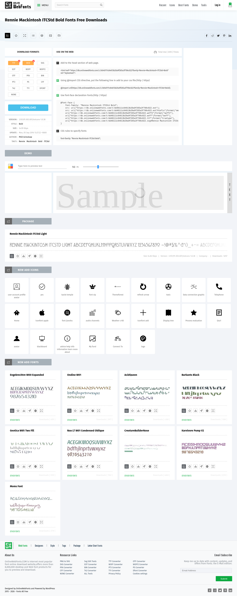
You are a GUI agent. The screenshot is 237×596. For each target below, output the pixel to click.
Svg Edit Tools (90, 561)
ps (28, 82)
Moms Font (16, 486)
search (101, 5)
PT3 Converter (115, 567)
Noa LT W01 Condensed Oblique (85, 430)
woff (28, 69)
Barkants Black (190, 374)
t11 (28, 88)
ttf (13, 63)
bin (42, 75)
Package (76, 546)
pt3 (13, 82)
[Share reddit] (212, 35)
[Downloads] (23, 256)
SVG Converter (66, 564)
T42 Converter (90, 570)
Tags (64, 546)
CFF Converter (66, 570)
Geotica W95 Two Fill (22, 430)
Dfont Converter (140, 570)
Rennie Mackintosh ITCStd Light (28, 233)
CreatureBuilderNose (136, 430)
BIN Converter (90, 567)
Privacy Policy (115, 574)
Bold (21, 124)
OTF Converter (139, 561)
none (13, 94)
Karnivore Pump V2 (193, 430)
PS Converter (138, 567)
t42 (13, 88)
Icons (172, 5)
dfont (42, 88)
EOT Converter (90, 564)
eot (13, 69)
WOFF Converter (116, 564)
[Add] (7, 35)
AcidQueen (130, 374)
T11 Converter (114, 570)
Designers (39, 546)
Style (52, 546)
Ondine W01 (74, 374)
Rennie (22, 141)
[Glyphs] (33, 35)
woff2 (43, 69)
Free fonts (19, 5)
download (28, 107)
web (28, 63)
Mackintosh (32, 141)
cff (42, 82)
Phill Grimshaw (25, 137)
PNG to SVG (65, 561)
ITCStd (46, 141)
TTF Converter (115, 561)
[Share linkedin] (230, 35)
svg (42, 63)
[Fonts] (59, 35)
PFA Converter (66, 567)
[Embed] (35, 256)
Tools (204, 5)
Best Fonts (183, 5)
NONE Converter (67, 574)
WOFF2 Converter (140, 564)
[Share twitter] (218, 35)
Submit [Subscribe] (224, 579)
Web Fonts (22, 546)
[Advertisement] (208, 96)
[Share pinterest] (224, 35)
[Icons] (50, 35)
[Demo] (24, 35)
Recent (162, 5)
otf (13, 75)
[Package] (42, 35)
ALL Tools (88, 574)
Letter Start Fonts (95, 546)
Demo (195, 5)
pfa (28, 75)
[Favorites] (16, 35)
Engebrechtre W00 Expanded (27, 374)
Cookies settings (140, 574)
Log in (217, 5)
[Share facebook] (207, 35)
